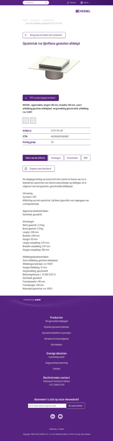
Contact (73, 3)
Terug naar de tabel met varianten (46, 35)
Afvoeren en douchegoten (56, 338)
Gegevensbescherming (56, 362)
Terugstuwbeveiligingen (56, 321)
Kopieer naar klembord (40, 168)
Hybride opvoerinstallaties (56, 327)
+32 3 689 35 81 (56, 384)
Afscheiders (56, 344)
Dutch (86, 3)
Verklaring (52, 429)
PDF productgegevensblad (42, 97)
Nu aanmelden (76, 405)
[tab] (35, 158)
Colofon (56, 368)
